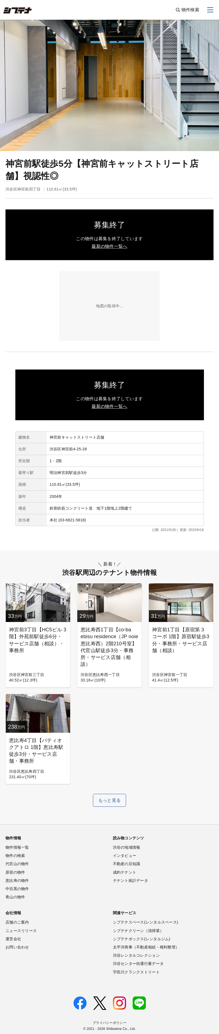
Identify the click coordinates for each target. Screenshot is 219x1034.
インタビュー (124, 855)
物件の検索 (15, 855)
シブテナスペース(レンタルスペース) (145, 922)
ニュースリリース (21, 930)
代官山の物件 (17, 864)
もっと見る (109, 800)
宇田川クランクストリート (136, 972)
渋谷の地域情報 (126, 847)
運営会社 (13, 939)
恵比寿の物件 (17, 880)
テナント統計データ (130, 880)
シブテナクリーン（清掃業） (138, 930)
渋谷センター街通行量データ (138, 963)
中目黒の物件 (17, 889)
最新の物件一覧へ (109, 246)
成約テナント (124, 872)
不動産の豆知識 (126, 864)
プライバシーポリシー (109, 1023)
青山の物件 (15, 897)
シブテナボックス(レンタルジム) (141, 939)
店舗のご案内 (17, 922)
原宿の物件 (15, 872)
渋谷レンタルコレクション (136, 955)
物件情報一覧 (17, 847)
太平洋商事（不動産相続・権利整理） (146, 947)
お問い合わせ (17, 947)
